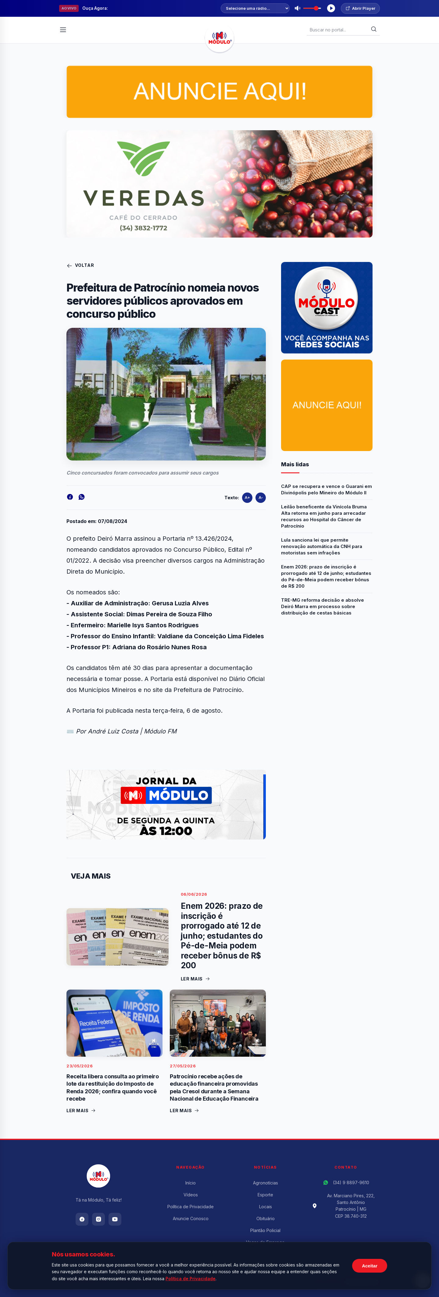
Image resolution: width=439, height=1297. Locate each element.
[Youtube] (115, 1219)
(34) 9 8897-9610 (351, 1182)
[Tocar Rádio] (331, 8)
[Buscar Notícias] (340, 30)
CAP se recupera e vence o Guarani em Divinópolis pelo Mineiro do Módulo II (326, 489)
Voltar (80, 266)
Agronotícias (265, 1182)
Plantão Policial (265, 1230)
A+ (247, 497)
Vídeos (191, 1194)
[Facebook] (82, 1219)
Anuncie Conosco (191, 1218)
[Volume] (312, 8)
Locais (265, 1206)
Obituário (265, 1218)
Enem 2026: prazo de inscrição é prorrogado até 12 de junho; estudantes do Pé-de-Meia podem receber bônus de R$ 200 (326, 576)
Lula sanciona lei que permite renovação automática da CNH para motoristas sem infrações (321, 546)
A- (261, 497)
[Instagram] (98, 1219)
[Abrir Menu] (63, 30)
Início (190, 1182)
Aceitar (369, 1265)
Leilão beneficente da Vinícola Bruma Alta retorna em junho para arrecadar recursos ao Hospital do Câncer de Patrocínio (324, 516)
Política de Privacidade (190, 1206)
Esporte (265, 1194)
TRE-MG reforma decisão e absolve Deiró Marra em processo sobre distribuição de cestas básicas (322, 606)
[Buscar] (374, 29)
